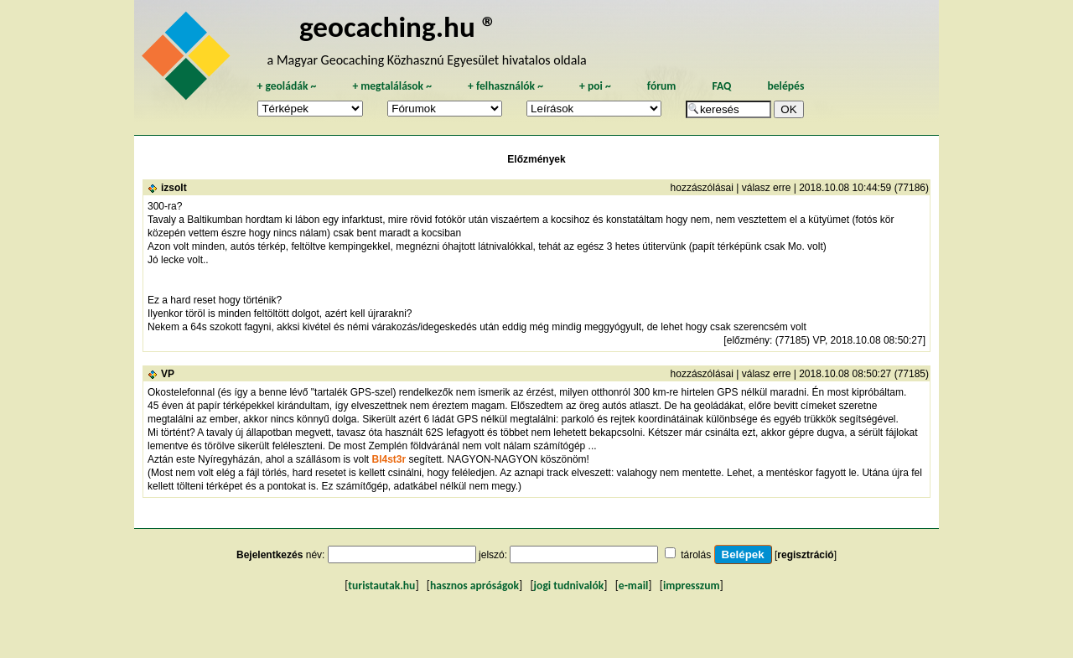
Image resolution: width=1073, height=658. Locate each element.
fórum (661, 86)
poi (595, 86)
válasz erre (766, 188)
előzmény (748, 340)
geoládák (286, 86)
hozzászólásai (702, 188)
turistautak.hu (381, 585)
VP (167, 374)
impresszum (691, 585)
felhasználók (505, 86)
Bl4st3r (388, 459)
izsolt (174, 188)
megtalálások (391, 86)
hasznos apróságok (474, 585)
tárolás (696, 555)
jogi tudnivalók (569, 585)
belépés (785, 86)
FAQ (721, 86)
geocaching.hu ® (398, 26)
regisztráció (805, 555)
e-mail (633, 585)
